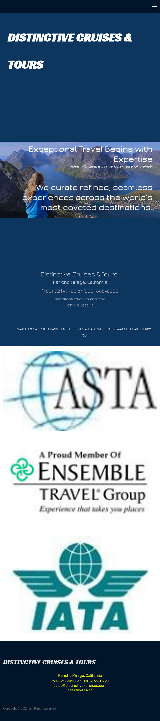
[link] (80, 354)
